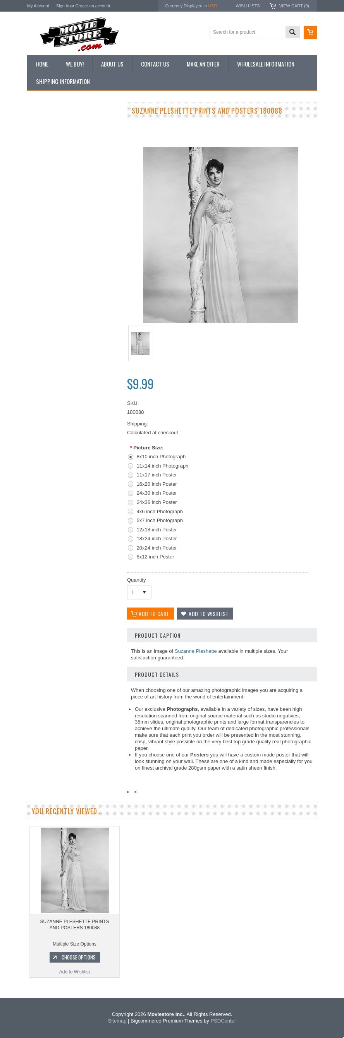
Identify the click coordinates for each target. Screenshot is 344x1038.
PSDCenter (223, 1021)
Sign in (62, 5)
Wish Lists (248, 5)
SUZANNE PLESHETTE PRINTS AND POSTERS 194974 (74, 399)
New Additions (46, 125)
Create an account (92, 5)
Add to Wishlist (73, 446)
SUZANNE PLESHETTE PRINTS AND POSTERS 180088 (74, 924)
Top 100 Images (47, 151)
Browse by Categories (54, 164)
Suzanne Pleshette (196, 651)
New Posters (44, 190)
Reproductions (46, 178)
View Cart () (294, 5)
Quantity (136, 580)
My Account (38, 5)
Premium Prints (47, 204)
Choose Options (77, 431)
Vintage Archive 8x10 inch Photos (66, 138)
